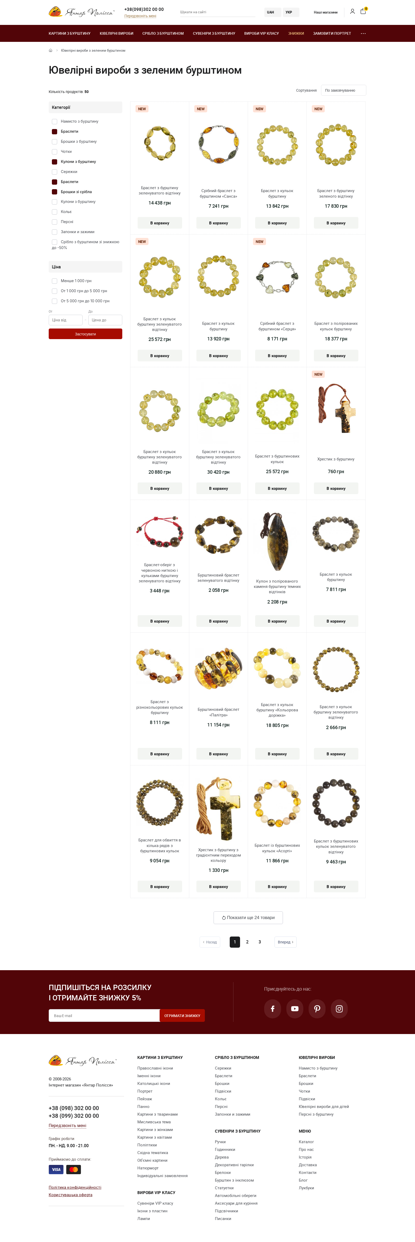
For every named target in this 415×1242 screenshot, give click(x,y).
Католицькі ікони (153, 1083)
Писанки (223, 1218)
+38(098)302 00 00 (144, 9)
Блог (303, 1180)
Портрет (144, 1091)
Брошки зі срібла (76, 191)
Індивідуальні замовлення (162, 1175)
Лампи (143, 1218)
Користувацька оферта (70, 1194)
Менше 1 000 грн (76, 280)
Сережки (69, 171)
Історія (305, 1157)
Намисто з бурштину (79, 121)
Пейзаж (144, 1098)
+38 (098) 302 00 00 (74, 1108)
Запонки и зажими (77, 231)
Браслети (69, 131)
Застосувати (85, 334)
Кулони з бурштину (78, 161)
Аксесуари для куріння (236, 1203)
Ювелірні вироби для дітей (324, 1106)
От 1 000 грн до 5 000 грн (84, 291)
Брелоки (223, 1172)
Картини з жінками (155, 1129)
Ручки (220, 1141)
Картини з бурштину (70, 33)
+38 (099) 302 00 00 (74, 1115)
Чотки (66, 151)
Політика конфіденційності (75, 1187)
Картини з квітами (154, 1137)
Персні (67, 221)
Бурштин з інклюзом (234, 1180)
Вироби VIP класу (261, 33)
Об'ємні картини (152, 1160)
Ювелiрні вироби (116, 33)
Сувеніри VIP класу (155, 1203)
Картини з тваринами (157, 1114)
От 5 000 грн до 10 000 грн (85, 301)
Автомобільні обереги (235, 1195)
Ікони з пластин (152, 1210)
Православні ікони (155, 1068)
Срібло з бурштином (163, 33)
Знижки (296, 33)
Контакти (308, 1172)
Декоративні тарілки (234, 1164)
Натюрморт (148, 1167)
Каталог (306, 1141)
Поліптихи (147, 1144)
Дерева (222, 1157)
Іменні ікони (149, 1075)
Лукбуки (306, 1187)
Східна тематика (152, 1152)
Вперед (286, 941)
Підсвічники (226, 1210)
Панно (143, 1106)
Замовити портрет (332, 33)
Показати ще (248, 917)
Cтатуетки (224, 1187)
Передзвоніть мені (140, 16)
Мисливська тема (154, 1121)
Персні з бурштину (316, 1114)
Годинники (225, 1149)
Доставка (308, 1164)
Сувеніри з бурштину (214, 33)
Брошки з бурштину (79, 141)
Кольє (66, 211)
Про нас (306, 1149)
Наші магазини (321, 12)
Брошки (222, 1083)
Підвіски (223, 1091)
